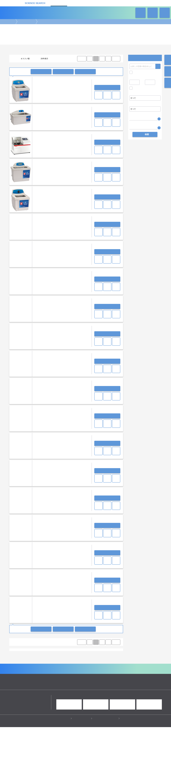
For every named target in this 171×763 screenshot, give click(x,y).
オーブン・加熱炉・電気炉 (76, 658)
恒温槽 (23, 656)
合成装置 (82, 677)
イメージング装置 (55, 675)
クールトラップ (59, 658)
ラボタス (94, 3)
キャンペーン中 (139, 72)
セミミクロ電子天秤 (99, 654)
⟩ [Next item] (108, 58)
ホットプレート (54, 656)
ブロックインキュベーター (38, 656)
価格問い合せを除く (141, 89)
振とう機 (66, 656)
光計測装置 (92, 677)
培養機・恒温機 (110, 675)
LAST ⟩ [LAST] (116, 58)
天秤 (17, 656)
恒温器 (34, 658)
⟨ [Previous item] (89, 58)
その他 (71, 661)
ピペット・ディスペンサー (49, 679)
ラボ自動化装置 (32, 679)
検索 (157, 66)
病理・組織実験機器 (95, 675)
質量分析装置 (52, 677)
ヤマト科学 (24, 668)
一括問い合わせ (41, 71)
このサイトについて (82, 754)
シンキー (15, 668)
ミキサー (74, 656)
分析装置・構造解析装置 (68, 677)
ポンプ (48, 658)
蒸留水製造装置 (40, 654)
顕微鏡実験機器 (69, 675)
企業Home (57, 701)
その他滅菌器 (65, 654)
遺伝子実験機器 (17, 675)
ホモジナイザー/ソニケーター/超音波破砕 (94, 656)
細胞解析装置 (81, 675)
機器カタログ (59, 3)
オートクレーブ (53, 654)
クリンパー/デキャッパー (96, 658)
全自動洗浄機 (25, 658)
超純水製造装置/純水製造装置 (22, 654)
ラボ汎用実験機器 (26, 21)
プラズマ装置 (22, 661)
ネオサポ (112, 3)
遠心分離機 (64, 679)
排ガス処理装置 (34, 661)
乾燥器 (41, 658)
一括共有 (63, 71)
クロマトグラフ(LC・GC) (37, 677)
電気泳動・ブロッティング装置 (35, 675)
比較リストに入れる (85, 71)
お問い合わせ (107, 87)
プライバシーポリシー (61, 754)
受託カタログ (77, 3)
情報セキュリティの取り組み (105, 754)
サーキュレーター (48, 661)
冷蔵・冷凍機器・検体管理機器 (81, 679)
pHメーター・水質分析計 (81, 654)
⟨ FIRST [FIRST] (81, 58)
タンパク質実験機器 (105, 677)
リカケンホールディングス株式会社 (27, 732)
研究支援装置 (61, 661)
